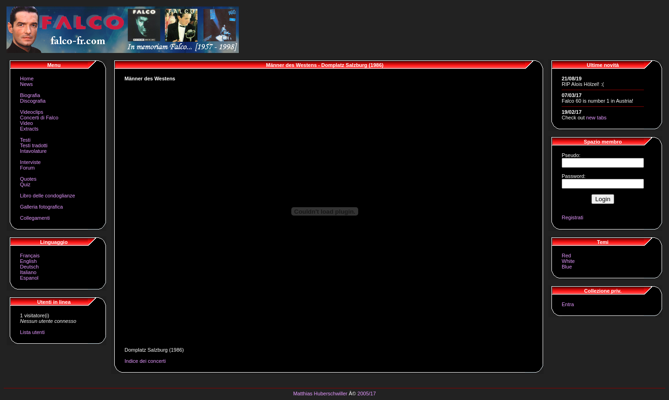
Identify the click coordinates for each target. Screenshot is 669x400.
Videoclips (31, 112)
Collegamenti (35, 218)
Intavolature (33, 151)
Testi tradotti (33, 145)
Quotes (28, 179)
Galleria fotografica (41, 207)
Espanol (29, 278)
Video (26, 123)
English (28, 261)
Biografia (30, 95)
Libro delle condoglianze (47, 195)
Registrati (572, 217)
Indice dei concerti (145, 361)
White (568, 261)
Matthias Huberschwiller (320, 393)
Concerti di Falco (39, 117)
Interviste (30, 162)
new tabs (596, 117)
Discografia (33, 101)
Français (29, 255)
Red (566, 255)
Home (26, 78)
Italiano (28, 272)
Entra (568, 304)
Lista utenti (32, 332)
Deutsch (29, 266)
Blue (567, 266)
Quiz (25, 184)
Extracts (29, 128)
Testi (25, 140)
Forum (27, 167)
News (26, 84)
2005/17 (366, 393)
